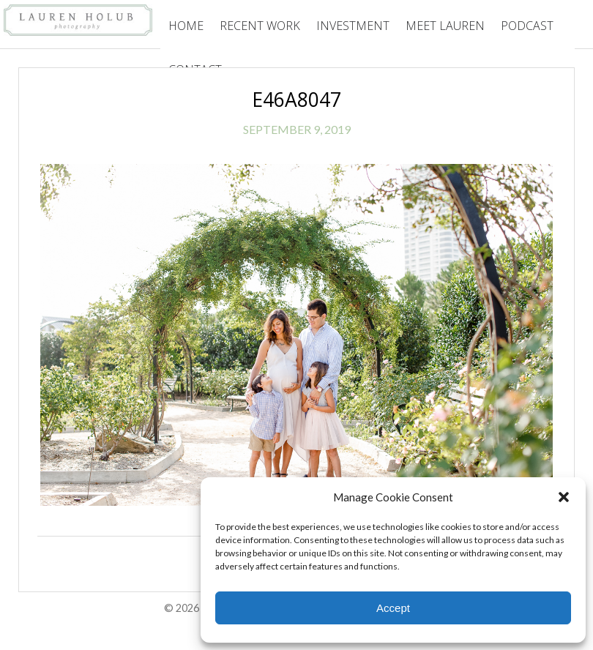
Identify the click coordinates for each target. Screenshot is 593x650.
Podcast (527, 26)
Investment (352, 26)
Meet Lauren (445, 26)
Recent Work (260, 26)
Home (186, 26)
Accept (393, 608)
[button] (563, 497)
